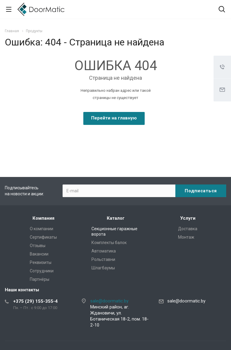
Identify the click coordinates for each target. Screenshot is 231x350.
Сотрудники (42, 270)
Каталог (116, 218)
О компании (41, 228)
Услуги (188, 218)
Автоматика (103, 251)
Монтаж (186, 237)
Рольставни (103, 259)
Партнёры (39, 279)
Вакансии (39, 254)
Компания (43, 218)
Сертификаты (43, 237)
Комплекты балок (109, 242)
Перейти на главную (114, 118)
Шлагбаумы (103, 267)
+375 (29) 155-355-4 (35, 301)
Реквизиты (40, 262)
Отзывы (37, 245)
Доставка (187, 228)
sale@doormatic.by (109, 301)
